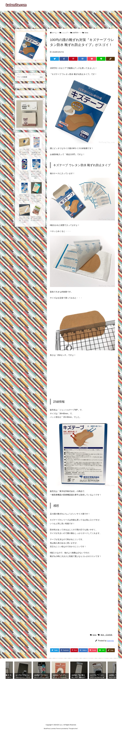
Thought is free (73, 728)
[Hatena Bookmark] (82, 59)
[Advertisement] (61, 18)
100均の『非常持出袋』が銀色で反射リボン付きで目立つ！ (36, 218)
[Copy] (110, 59)
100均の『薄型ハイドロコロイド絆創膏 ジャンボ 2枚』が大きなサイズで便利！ (36, 175)
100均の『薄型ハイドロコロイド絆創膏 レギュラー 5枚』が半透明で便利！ (24, 198)
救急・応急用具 (106, 635)
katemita (110, 641)
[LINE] (101, 59)
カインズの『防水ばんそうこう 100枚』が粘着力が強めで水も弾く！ (24, 152)
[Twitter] (54, 59)
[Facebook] (63, 59)
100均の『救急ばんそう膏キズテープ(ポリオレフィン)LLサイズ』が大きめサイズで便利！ (36, 198)
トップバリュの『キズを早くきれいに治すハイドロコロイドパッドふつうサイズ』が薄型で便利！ (24, 175)
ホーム (54, 33)
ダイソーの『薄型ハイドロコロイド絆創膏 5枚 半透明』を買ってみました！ (36, 153)
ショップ (64, 33)
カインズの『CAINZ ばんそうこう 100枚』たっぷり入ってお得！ (24, 219)
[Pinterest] (73, 59)
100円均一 (76, 33)
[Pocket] (91, 59)
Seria (86, 33)
